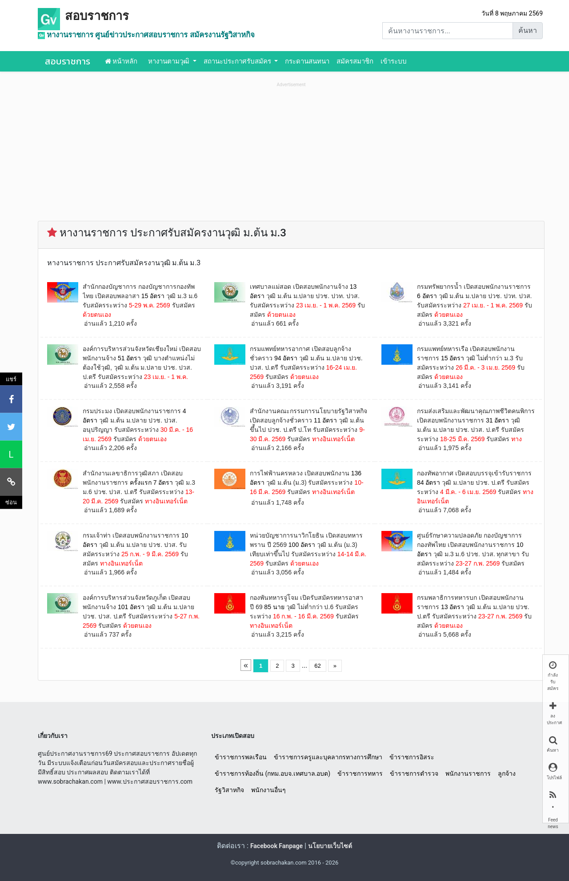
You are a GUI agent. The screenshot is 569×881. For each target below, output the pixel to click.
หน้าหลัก (121, 61)
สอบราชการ (97, 16)
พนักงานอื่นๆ (268, 789)
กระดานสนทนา (307, 61)
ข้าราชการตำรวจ (414, 773)
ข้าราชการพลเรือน (241, 757)
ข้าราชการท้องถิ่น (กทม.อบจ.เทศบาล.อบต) (272, 773)
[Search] (447, 30)
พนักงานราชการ (468, 773)
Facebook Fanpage (276, 845)
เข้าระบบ (394, 61)
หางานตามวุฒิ (169, 61)
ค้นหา (527, 30)
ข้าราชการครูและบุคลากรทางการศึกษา (328, 757)
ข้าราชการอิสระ (411, 757)
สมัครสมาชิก (355, 61)
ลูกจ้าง (507, 773)
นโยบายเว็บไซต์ (330, 845)
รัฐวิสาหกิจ (229, 789)
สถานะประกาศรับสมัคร (238, 61)
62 (317, 665)
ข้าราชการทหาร (360, 773)
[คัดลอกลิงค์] (11, 482)
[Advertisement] (291, 151)
